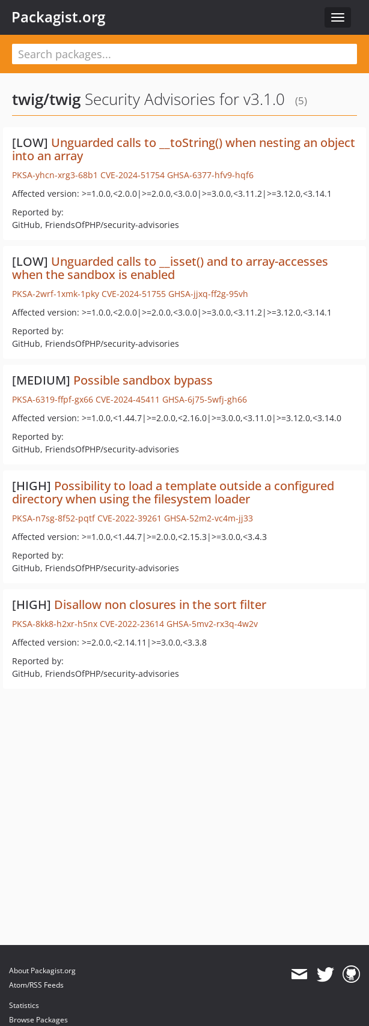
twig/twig (46, 99)
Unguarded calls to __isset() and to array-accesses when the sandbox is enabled (170, 268)
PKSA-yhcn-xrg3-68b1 (55, 175)
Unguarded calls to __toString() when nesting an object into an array (183, 149)
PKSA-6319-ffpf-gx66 (52, 399)
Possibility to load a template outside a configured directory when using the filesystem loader (173, 492)
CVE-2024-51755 (134, 293)
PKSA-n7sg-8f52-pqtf (53, 518)
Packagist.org (58, 16)
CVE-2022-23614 (132, 623)
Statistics (24, 1005)
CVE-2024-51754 (132, 175)
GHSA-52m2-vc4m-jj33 (208, 518)
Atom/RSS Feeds (36, 985)
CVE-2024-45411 (128, 399)
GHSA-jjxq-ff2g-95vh (208, 293)
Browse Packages (38, 1020)
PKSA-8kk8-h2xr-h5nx (54, 623)
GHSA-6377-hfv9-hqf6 (210, 175)
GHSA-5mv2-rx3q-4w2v (212, 623)
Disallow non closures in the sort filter (160, 604)
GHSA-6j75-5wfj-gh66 (204, 399)
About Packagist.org (42, 970)
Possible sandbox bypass (143, 380)
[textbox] (184, 54)
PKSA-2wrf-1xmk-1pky (55, 293)
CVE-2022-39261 (129, 518)
